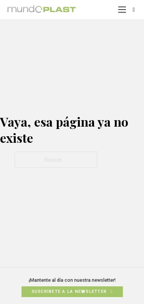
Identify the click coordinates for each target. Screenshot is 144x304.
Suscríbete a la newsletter (72, 291)
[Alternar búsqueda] (133, 10)
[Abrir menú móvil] (122, 10)
